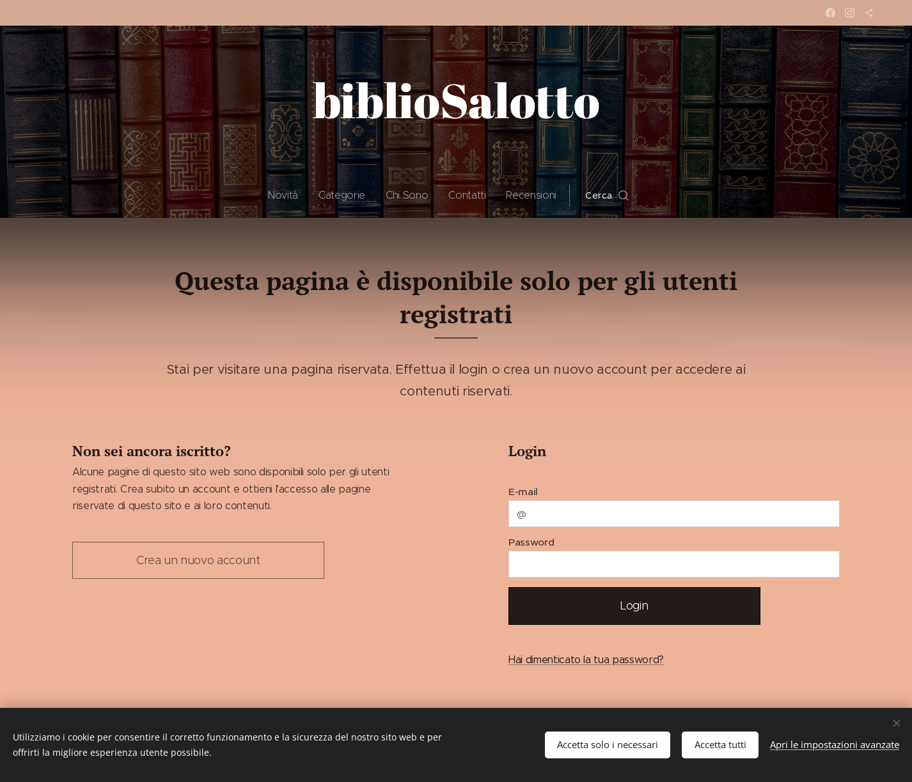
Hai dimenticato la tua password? (586, 660)
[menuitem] (287, 195)
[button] (607, 195)
